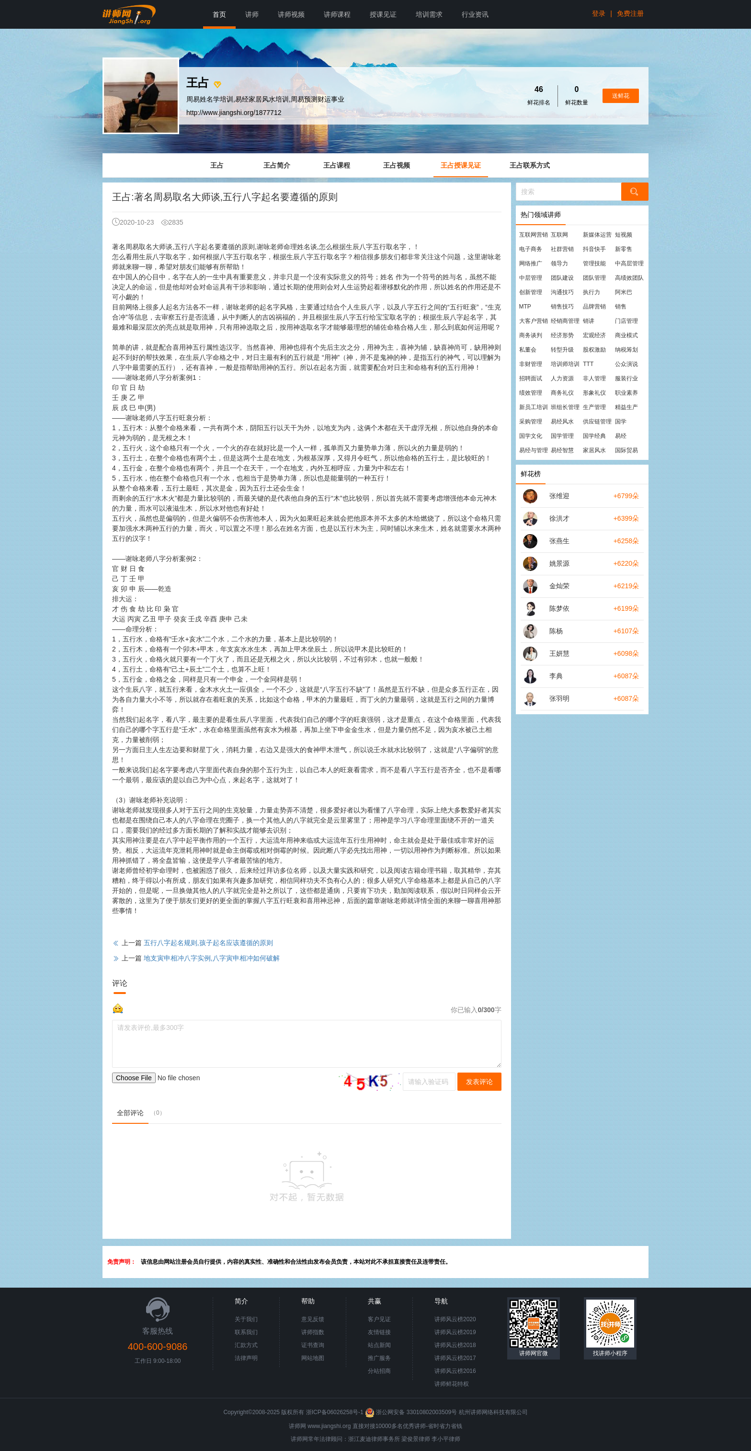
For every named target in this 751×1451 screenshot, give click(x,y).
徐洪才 (559, 518)
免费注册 (630, 13)
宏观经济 (594, 335)
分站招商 (379, 1371)
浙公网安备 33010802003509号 (411, 1412)
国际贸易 (626, 450)
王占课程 (336, 165)
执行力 (591, 292)
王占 (217, 165)
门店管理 (626, 321)
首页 (219, 14)
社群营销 (562, 249)
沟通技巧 (562, 292)
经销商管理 (565, 321)
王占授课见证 (461, 165)
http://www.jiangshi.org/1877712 (233, 112)
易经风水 (562, 421)
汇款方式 (246, 1345)
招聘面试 (530, 378)
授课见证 (383, 14)
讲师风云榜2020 (455, 1319)
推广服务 (379, 1358)
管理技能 (594, 263)
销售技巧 (562, 306)
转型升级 (562, 349)
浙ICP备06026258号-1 (335, 1412)
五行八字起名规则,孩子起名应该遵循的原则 (208, 943)
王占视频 (396, 165)
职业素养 (626, 392)
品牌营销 (594, 306)
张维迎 (559, 496)
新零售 (623, 249)
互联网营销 (533, 234)
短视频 (623, 234)
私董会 (527, 349)
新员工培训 (533, 407)
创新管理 (530, 292)
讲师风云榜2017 (455, 1358)
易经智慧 (562, 450)
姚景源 (559, 563)
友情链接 (379, 1332)
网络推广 (530, 263)
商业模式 (626, 335)
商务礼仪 (562, 392)
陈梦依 (559, 608)
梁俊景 (410, 1439)
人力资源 (562, 378)
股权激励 (594, 349)
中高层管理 (629, 263)
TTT (588, 364)
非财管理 (530, 364)
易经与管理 (533, 450)
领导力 (559, 263)
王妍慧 (559, 653)
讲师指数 (312, 1332)
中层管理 (530, 277)
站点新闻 (379, 1345)
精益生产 (626, 407)
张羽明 (559, 698)
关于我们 (246, 1319)
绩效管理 (530, 392)
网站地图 (312, 1358)
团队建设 (562, 277)
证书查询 (312, 1345)
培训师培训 (565, 364)
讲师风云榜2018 (455, 1345)
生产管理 (594, 407)
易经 (620, 436)
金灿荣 (559, 586)
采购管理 (530, 421)
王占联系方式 (530, 165)
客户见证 (379, 1319)
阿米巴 (623, 292)
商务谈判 (530, 335)
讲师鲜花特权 (451, 1384)
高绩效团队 (629, 277)
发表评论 (479, 1081)
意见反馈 (312, 1319)
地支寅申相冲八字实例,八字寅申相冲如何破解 (212, 958)
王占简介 (276, 165)
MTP (525, 306)
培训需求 (429, 14)
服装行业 (626, 378)
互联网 (559, 234)
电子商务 (530, 249)
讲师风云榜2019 (455, 1332)
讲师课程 (337, 14)
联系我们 (246, 1332)
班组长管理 (565, 407)
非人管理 (594, 378)
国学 (620, 421)
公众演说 (626, 364)
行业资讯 (475, 14)
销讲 (588, 321)
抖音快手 (594, 249)
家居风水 (594, 450)
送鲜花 (620, 95)
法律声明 (246, 1358)
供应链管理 (597, 421)
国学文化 (530, 436)
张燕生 (559, 541)
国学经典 (594, 436)
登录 (598, 13)
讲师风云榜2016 (455, 1371)
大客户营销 (533, 321)
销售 (620, 306)
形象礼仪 (594, 392)
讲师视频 (291, 14)
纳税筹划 (626, 349)
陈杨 (556, 631)
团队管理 (594, 277)
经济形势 (562, 335)
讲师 (252, 14)
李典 (556, 676)
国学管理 (562, 436)
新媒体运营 (597, 234)
